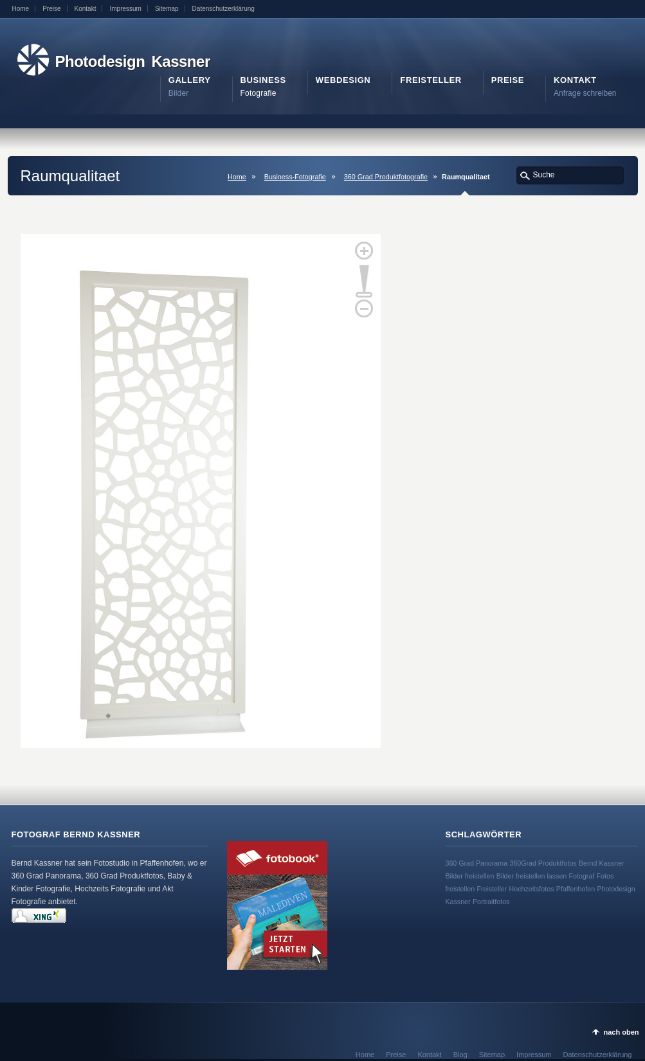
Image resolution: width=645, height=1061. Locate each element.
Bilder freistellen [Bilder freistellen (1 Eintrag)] (470, 876)
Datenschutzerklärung (223, 8)
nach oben (621, 1032)
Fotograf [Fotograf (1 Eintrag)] (582, 876)
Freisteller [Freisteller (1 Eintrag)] (492, 889)
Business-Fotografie (295, 177)
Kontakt (85, 8)
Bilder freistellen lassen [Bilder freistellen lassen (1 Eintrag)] (531, 876)
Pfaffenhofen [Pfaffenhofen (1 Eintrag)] (575, 889)
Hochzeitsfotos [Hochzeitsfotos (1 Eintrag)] (531, 889)
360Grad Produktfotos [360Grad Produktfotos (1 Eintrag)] (542, 863)
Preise (51, 8)
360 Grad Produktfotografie (386, 177)
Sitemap (167, 8)
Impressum (125, 8)
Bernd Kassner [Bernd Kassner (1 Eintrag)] (601, 863)
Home (21, 8)
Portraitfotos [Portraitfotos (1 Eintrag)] (491, 901)
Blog (460, 1054)
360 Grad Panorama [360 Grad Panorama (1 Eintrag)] (477, 863)
